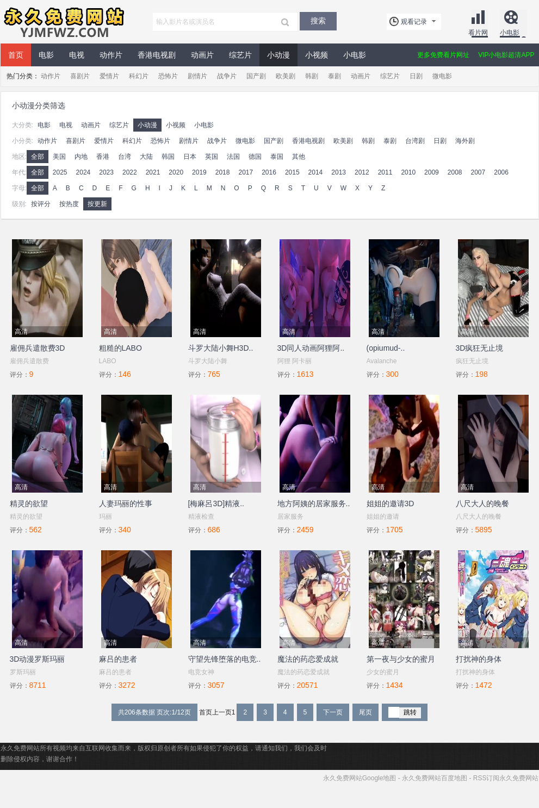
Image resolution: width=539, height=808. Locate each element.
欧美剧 (285, 76)
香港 (102, 156)
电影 (46, 55)
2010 (408, 172)
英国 (211, 156)
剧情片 (197, 76)
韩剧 (311, 76)
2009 (431, 172)
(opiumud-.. (386, 348)
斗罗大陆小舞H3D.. (220, 348)
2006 (501, 172)
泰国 (276, 156)
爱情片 (109, 76)
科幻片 (138, 76)
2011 (385, 172)
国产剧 (256, 76)
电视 (76, 55)
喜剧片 (80, 76)
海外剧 (465, 141)
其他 (298, 156)
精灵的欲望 (29, 503)
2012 (362, 172)
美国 (59, 156)
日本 (189, 156)
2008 (455, 172)
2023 (106, 172)
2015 (292, 172)
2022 (129, 172)
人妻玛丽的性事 (125, 503)
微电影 (442, 76)
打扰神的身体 (478, 659)
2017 (245, 172)
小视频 (316, 55)
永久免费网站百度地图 (434, 778)
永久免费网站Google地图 (359, 778)
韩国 (168, 156)
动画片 (202, 55)
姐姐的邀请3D (390, 503)
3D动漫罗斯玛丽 (37, 659)
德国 (255, 156)
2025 (60, 172)
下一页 (333, 712)
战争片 (227, 76)
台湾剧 (415, 141)
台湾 (124, 156)
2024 (83, 172)
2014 (315, 172)
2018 (222, 172)
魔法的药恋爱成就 (307, 659)
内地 (81, 156)
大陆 (146, 156)
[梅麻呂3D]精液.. (216, 503)
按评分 (41, 204)
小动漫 (278, 55)
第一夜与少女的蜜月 (401, 659)
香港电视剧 (157, 55)
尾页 (365, 712)
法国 (233, 156)
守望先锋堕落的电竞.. (224, 659)
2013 (338, 172)
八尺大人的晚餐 (482, 503)
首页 (15, 55)
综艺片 (240, 55)
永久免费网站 (63, 21)
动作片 (111, 55)
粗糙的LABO (120, 348)
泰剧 (334, 76)
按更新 (97, 204)
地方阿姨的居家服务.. (313, 503)
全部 (37, 156)
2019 (199, 172)
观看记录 (414, 22)
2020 (176, 172)
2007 (478, 172)
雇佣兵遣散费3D (37, 348)
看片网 (478, 32)
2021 (153, 172)
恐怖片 (168, 76)
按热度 (69, 204)
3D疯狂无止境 (480, 348)
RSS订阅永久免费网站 (506, 778)
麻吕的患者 (118, 659)
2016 (269, 172)
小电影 (509, 32)
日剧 (416, 76)
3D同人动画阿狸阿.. (311, 348)
